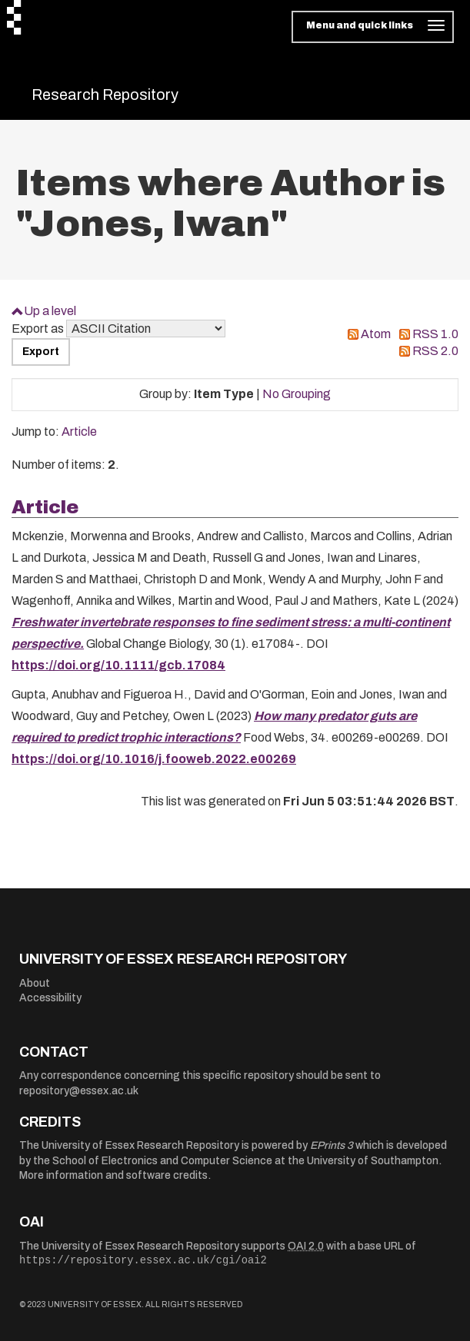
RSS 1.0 (435, 333)
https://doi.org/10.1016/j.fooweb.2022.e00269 (154, 758)
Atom (376, 333)
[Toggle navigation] (373, 27)
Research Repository (105, 94)
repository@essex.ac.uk (78, 1091)
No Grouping (296, 393)
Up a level (50, 310)
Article (79, 431)
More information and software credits (113, 1175)
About (34, 983)
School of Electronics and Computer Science (162, 1161)
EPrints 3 (331, 1145)
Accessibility (50, 998)
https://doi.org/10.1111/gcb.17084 (118, 665)
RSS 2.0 (435, 350)
